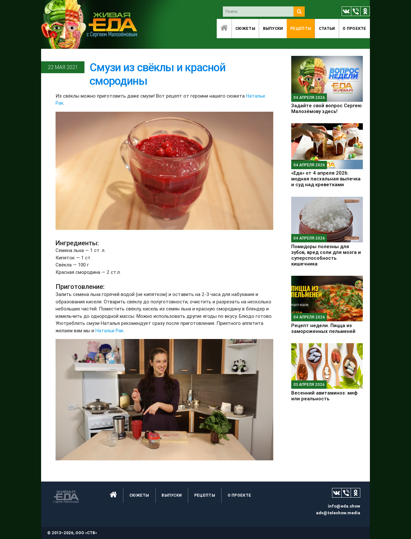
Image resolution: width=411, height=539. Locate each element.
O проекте (354, 28)
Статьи (327, 28)
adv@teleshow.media (338, 513)
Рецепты (300, 28)
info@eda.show (344, 506)
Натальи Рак (109, 330)
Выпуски (273, 28)
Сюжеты (245, 28)
